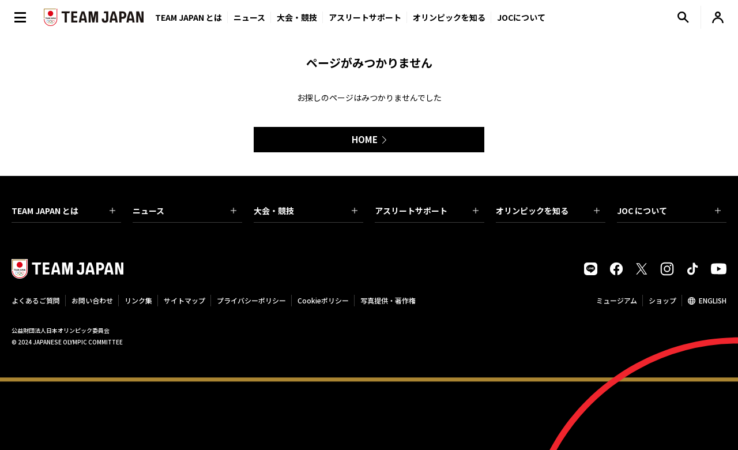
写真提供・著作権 (388, 300)
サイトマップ (184, 300)
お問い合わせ (92, 300)
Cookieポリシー (323, 300)
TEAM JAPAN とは (63, 210)
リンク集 (138, 300)
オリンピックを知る (449, 17)
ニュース (249, 17)
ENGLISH (712, 300)
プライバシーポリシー (251, 300)
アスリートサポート (365, 17)
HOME (365, 139)
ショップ (662, 300)
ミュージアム (616, 300)
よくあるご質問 (36, 300)
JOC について (669, 210)
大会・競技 (305, 210)
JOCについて (521, 17)
